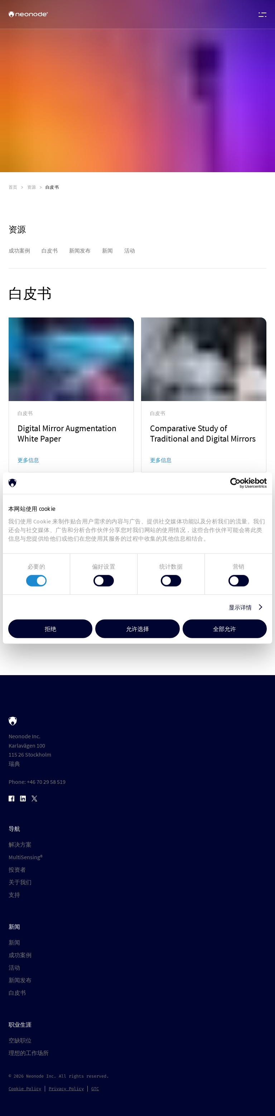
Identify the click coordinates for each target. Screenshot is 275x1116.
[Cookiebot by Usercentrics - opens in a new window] (235, 482)
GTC (95, 1089)
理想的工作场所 (29, 1052)
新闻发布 (20, 980)
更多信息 (28, 460)
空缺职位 (20, 1040)
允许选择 (137, 628)
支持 (14, 894)
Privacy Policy (66, 1089)
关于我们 (20, 882)
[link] (71, 395)
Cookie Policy (25, 1089)
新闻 (14, 942)
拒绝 (50, 628)
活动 (14, 967)
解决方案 (20, 844)
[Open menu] (260, 14)
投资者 (17, 869)
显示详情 (240, 607)
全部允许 (224, 628)
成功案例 (20, 955)
